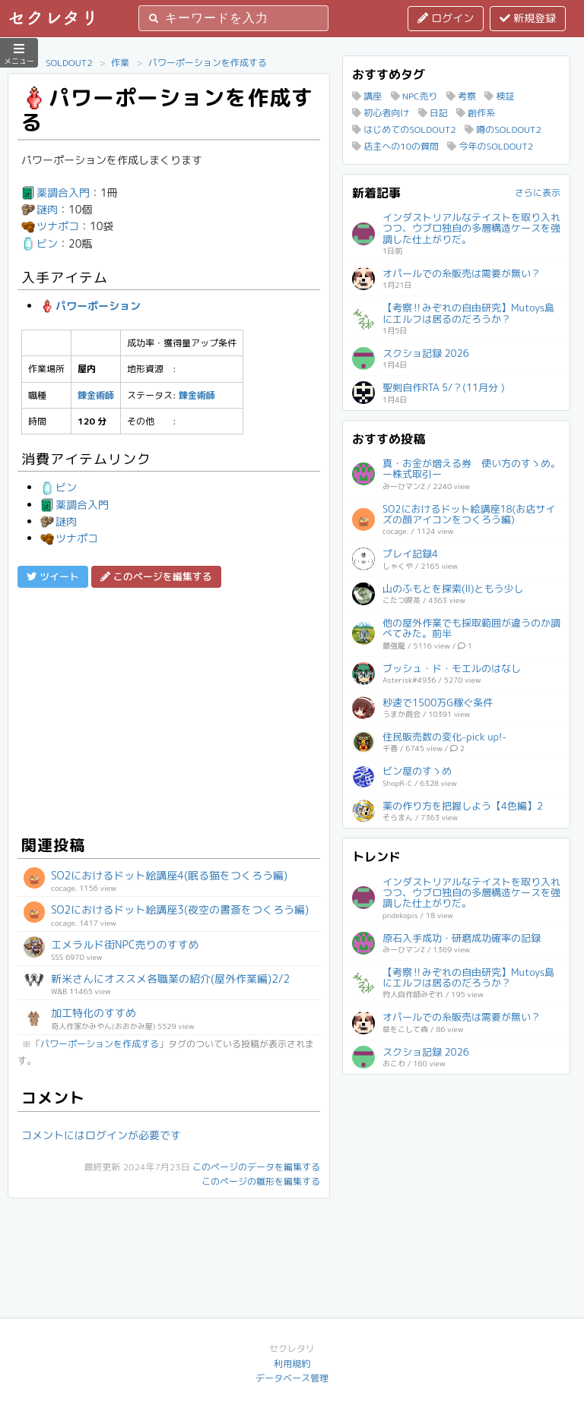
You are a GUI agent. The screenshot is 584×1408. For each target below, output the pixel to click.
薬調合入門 (55, 192)
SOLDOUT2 (69, 62)
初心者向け (380, 112)
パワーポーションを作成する (207, 62)
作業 (120, 62)
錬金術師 (96, 395)
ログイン (445, 18)
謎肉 (39, 209)
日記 (433, 112)
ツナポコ (50, 226)
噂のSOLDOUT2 (503, 129)
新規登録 (528, 18)
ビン (39, 243)
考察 (461, 96)
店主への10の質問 (395, 146)
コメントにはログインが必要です (101, 1135)
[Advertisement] (168, 709)
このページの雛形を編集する (261, 1181)
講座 (367, 96)
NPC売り (414, 96)
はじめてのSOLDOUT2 (404, 129)
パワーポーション (90, 305)
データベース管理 (292, 1378)
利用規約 (292, 1363)
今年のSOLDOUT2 (490, 146)
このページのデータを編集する (256, 1166)
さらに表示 (537, 192)
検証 (499, 96)
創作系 (475, 112)
